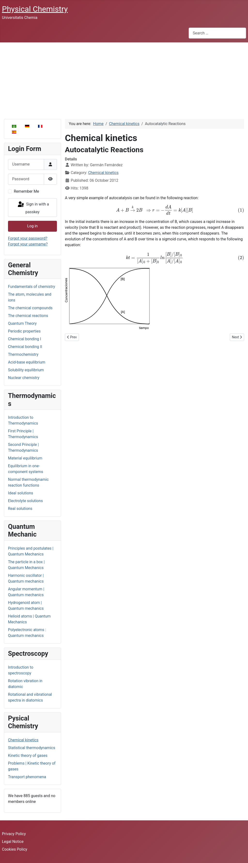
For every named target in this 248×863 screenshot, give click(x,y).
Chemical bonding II (25, 346)
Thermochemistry (23, 354)
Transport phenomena (27, 777)
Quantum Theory (22, 323)
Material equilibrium (25, 458)
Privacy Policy (14, 833)
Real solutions (20, 508)
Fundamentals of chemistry (31, 286)
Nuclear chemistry (23, 377)
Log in (32, 226)
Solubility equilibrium (26, 370)
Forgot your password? (27, 238)
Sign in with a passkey (33, 207)
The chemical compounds (30, 308)
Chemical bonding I (24, 339)
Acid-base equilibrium (26, 362)
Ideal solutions (20, 493)
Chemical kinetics (23, 740)
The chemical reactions (28, 315)
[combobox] (217, 33)
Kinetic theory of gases (27, 755)
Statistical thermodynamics (31, 747)
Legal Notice (12, 841)
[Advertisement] (124, 79)
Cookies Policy (14, 849)
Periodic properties (24, 331)
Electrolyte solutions (25, 501)
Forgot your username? (28, 244)
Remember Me (26, 191)
